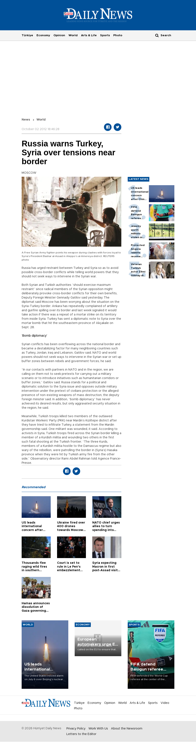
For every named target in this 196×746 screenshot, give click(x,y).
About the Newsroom (126, 728)
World (73, 35)
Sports (105, 35)
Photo (117, 35)
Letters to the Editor (81, 734)
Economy (43, 35)
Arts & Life (89, 35)
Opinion (59, 35)
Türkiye (27, 35)
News (26, 119)
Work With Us (98, 728)
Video (165, 703)
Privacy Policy (75, 728)
